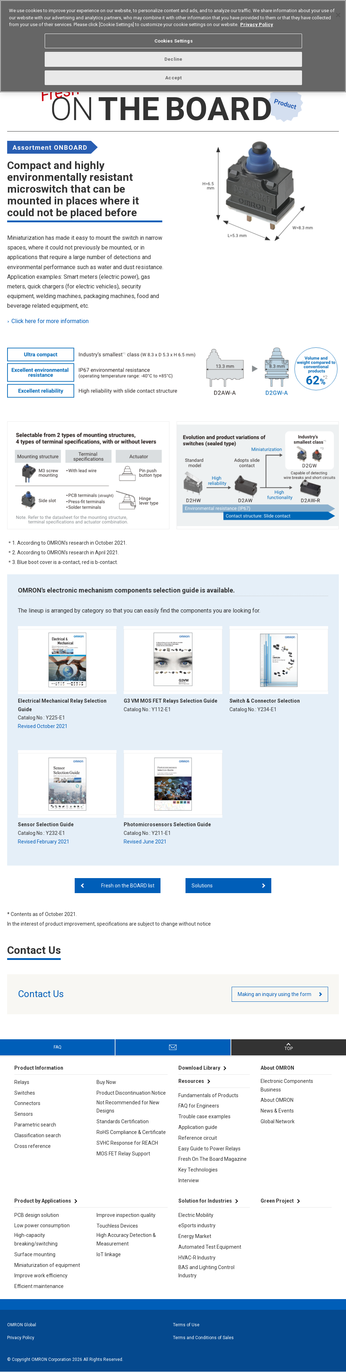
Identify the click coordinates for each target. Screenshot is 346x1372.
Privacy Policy (20, 1337)
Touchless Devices (117, 1226)
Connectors (27, 1103)
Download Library (199, 1068)
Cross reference (32, 1146)
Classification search (37, 1135)
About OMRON (277, 1100)
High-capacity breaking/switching (36, 1239)
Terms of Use (186, 1324)
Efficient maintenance (39, 1286)
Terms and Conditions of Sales (203, 1337)
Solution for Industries (205, 1201)
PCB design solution (36, 1215)
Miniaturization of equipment (47, 1265)
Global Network (278, 1121)
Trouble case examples (204, 1116)
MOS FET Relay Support (123, 1153)
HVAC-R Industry (197, 1257)
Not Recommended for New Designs (128, 1107)
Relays (21, 1082)
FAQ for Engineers (198, 1106)
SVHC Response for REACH (127, 1143)
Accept (173, 77)
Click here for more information (51, 321)
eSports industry (197, 1225)
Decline (173, 59)
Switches (24, 1093)
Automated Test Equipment (209, 1247)
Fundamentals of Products (208, 1095)
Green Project (277, 1201)
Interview (188, 1180)
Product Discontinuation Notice (131, 1093)
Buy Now (106, 1082)
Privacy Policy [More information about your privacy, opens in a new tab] (256, 24)
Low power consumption (42, 1225)
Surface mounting (34, 1254)
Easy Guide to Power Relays (209, 1148)
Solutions (202, 885)
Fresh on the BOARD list (127, 885)
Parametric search (35, 1125)
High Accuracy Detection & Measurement (126, 1239)
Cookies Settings (173, 41)
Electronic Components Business (287, 1085)
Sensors (23, 1114)
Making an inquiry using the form (274, 994)
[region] (173, 46)
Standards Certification (123, 1121)
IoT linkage (109, 1254)
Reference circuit (197, 1138)
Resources (191, 1081)
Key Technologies (198, 1170)
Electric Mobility (195, 1215)
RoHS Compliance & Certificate (131, 1132)
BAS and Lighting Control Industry (206, 1271)
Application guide (197, 1127)
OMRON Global (21, 1324)
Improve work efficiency (41, 1275)
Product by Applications (42, 1201)
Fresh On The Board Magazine (212, 1159)
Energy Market (194, 1236)
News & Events (277, 1111)
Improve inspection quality (126, 1215)
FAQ (57, 1047)
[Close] (338, 15)
